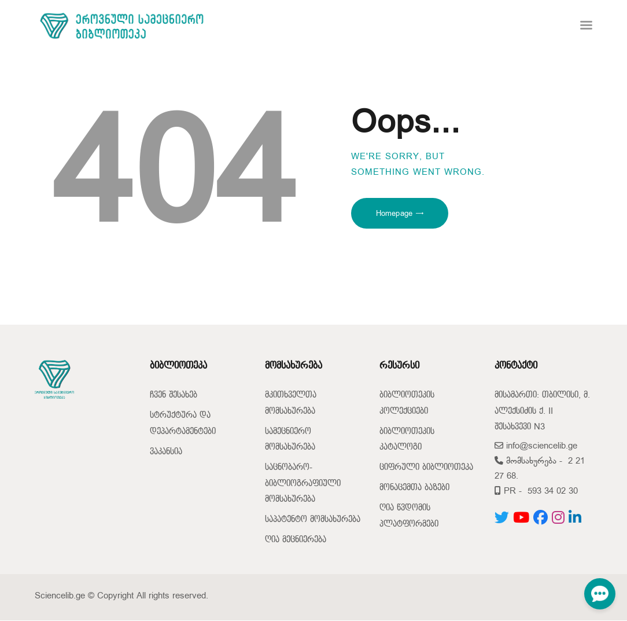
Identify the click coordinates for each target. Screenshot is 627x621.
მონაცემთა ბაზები (414, 487)
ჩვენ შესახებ (173, 395)
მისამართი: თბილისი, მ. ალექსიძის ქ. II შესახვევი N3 (542, 411)
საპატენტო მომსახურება (312, 519)
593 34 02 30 (553, 491)
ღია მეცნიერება (295, 539)
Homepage (394, 214)
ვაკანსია (166, 451)
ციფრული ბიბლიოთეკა (426, 467)
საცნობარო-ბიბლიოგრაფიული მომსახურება (303, 483)
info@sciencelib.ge (536, 446)
